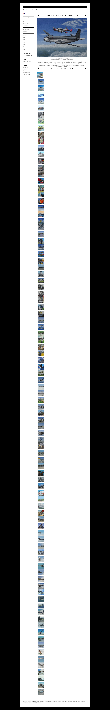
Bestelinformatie (26, 23)
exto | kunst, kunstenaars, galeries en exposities (27, 7)
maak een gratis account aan (36, 9)
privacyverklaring (27, 74)
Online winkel (27, 53)
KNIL (24, 49)
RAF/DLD (25, 47)
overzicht (25, 31)
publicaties (25, 25)
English (24, 13)
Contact (25, 65)
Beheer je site (26, 9)
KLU (24, 39)
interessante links (27, 61)
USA (24, 44)
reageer (25, 69)
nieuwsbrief (25, 67)
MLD (24, 37)
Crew (24, 42)
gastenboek (25, 70)
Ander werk (25, 40)
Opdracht (25, 21)
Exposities (26, 29)
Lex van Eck (42, 7)
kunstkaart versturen (27, 55)
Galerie (25, 35)
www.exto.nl (35, 701)
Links (24, 59)
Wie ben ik (25, 20)
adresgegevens (26, 72)
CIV (24, 46)
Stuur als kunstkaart (62, 68)
